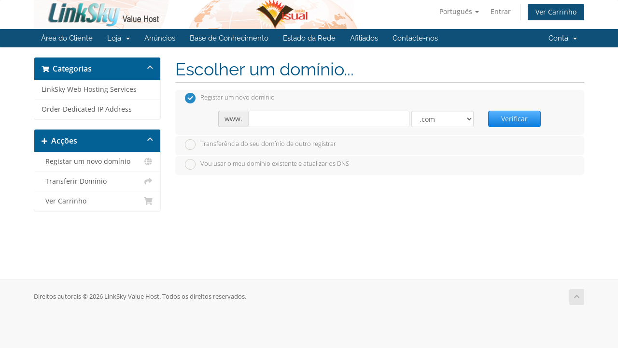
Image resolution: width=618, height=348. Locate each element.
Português (459, 11)
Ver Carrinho (555, 11)
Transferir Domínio (97, 181)
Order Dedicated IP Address (87, 109)
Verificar (514, 118)
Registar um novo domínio (97, 161)
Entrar (501, 11)
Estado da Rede (309, 38)
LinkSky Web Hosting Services (89, 89)
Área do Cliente (67, 38)
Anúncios (159, 38)
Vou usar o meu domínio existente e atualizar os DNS (267, 164)
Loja (118, 38)
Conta (562, 38)
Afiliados (364, 38)
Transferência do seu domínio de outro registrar (260, 144)
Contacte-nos (415, 38)
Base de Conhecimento (229, 38)
